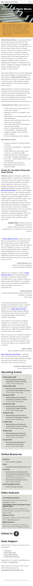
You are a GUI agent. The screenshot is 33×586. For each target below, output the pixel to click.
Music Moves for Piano (9, 2)
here (21, 383)
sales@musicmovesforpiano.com (12, 570)
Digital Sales (14, 562)
